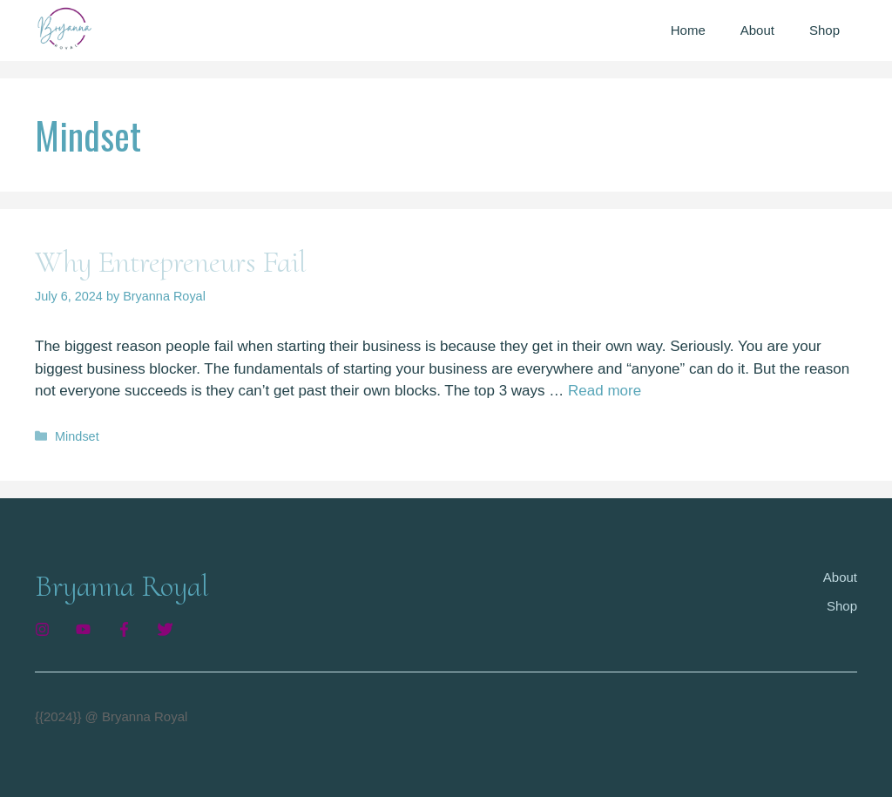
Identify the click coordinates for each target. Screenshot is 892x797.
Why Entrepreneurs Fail (171, 262)
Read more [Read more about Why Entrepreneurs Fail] (604, 390)
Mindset (77, 436)
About (757, 30)
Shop (824, 30)
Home (688, 30)
